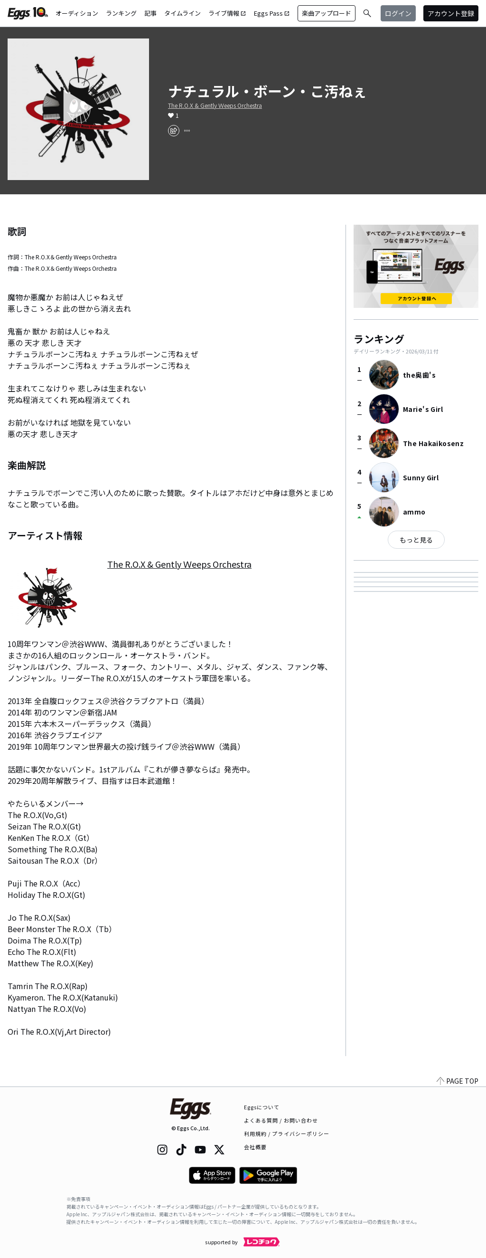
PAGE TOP (457, 1081)
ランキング (121, 13)
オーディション (77, 13)
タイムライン (182, 13)
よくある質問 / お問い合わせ (281, 1120)
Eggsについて (262, 1107)
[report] (187, 130)
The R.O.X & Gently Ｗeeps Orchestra (215, 105)
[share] (173, 130)
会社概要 (255, 1147)
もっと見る (416, 539)
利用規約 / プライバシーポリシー (287, 1133)
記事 (150, 13)
